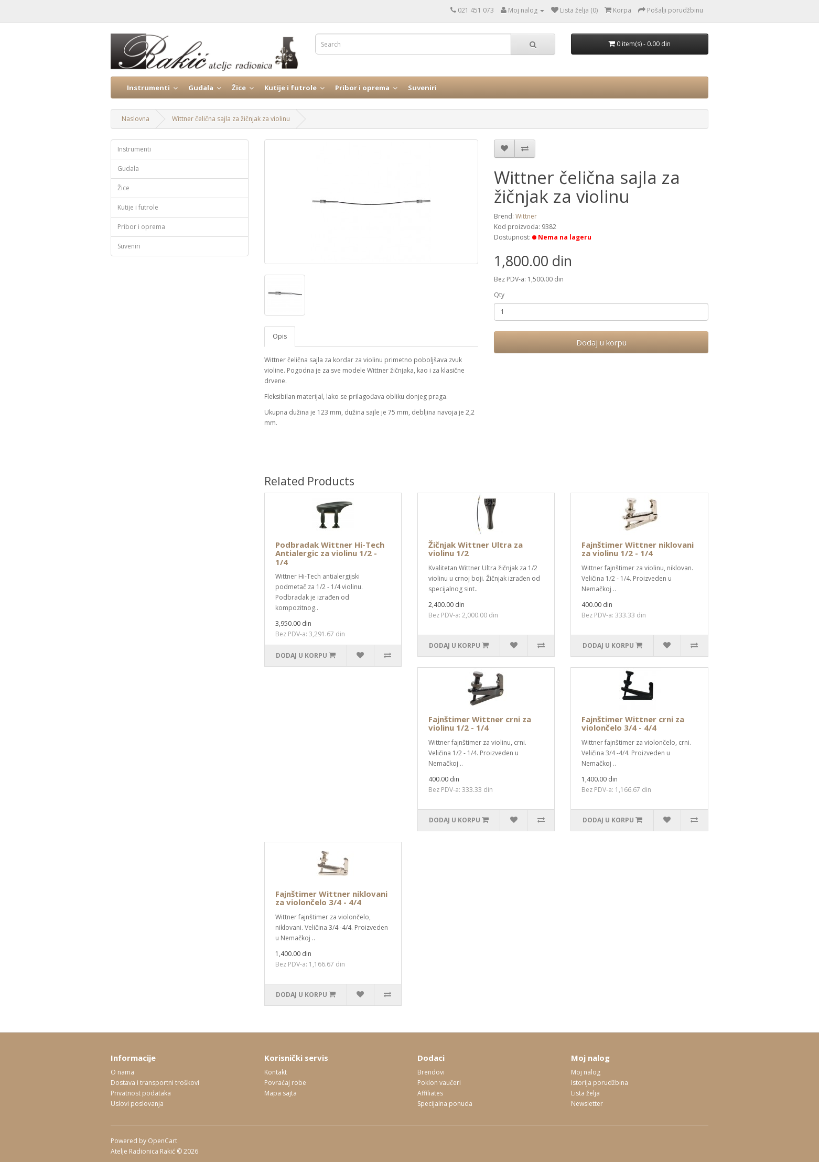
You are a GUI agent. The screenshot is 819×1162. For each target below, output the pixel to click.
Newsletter (587, 1103)
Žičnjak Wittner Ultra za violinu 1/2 (475, 549)
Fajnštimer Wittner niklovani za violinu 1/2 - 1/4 (637, 549)
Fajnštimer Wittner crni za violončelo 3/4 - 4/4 (632, 723)
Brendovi (431, 1072)
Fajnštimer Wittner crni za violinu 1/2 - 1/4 (479, 723)
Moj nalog (585, 1072)
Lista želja (585, 1093)
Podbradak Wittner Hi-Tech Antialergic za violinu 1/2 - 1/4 (329, 553)
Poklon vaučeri (439, 1082)
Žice (239, 87)
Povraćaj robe (285, 1082)
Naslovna (135, 118)
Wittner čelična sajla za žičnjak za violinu (231, 118)
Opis (280, 336)
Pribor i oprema (362, 87)
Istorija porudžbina (599, 1082)
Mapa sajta (280, 1093)
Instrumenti (148, 87)
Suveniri (422, 87)
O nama (122, 1072)
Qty (499, 294)
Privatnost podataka (141, 1093)
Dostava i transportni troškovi (155, 1082)
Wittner (526, 216)
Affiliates (430, 1093)
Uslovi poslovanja (137, 1103)
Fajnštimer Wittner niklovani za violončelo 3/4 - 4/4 (331, 898)
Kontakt (275, 1072)
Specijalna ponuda (444, 1103)
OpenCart (162, 1140)
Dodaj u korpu (601, 342)
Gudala (200, 87)
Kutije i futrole (290, 87)
